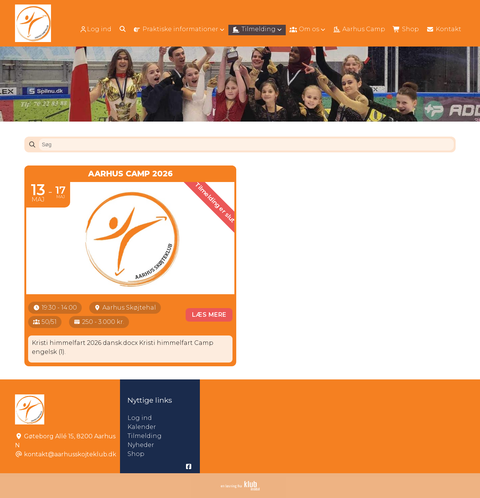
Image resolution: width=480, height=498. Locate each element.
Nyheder (141, 444)
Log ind (95, 29)
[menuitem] (96, 29)
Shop (136, 453)
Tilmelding (145, 435)
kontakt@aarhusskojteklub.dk (70, 454)
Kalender (142, 426)
